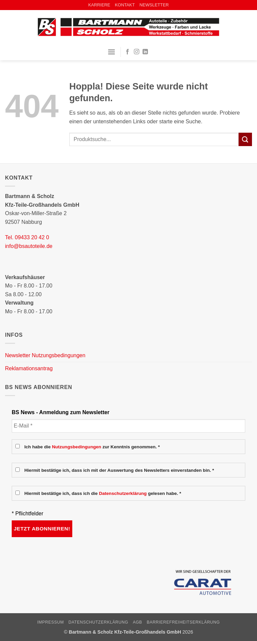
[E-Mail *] (128, 426)
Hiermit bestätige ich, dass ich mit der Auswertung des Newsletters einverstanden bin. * (114, 470)
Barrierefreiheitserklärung (183, 622)
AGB (137, 622)
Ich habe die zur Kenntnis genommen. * (87, 446)
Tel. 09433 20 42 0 (27, 237)
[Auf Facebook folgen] (127, 52)
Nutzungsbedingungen (76, 446)
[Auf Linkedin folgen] (145, 52)
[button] (111, 52)
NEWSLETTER (154, 4)
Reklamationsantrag (29, 368)
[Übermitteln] (245, 139)
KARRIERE (99, 4)
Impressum (50, 622)
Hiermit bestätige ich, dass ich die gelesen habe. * (98, 493)
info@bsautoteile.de (29, 246)
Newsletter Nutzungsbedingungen (45, 355)
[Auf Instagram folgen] (136, 52)
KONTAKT (125, 4)
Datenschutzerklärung (123, 493)
